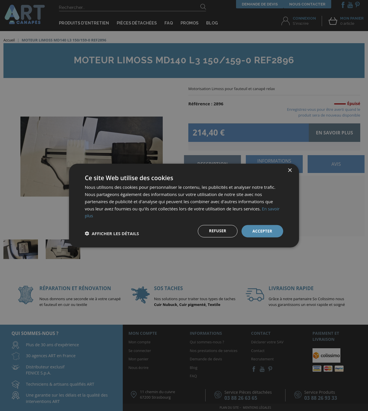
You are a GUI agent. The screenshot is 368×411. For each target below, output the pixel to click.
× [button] (290, 170)
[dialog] (184, 205)
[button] (112, 233)
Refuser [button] (216, 231)
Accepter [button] (261, 231)
